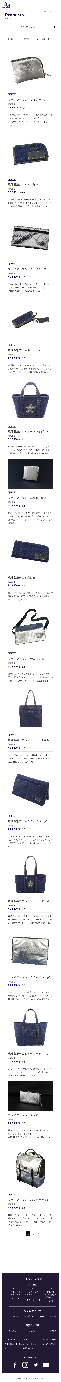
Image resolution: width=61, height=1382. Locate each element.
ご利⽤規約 (10, 1344)
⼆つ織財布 (51, 1295)
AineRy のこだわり (48, 1316)
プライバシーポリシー (28, 1344)
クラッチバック (34, 1300)
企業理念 (32, 1331)
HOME (44, 12)
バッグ (33, 1288)
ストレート (16, 1292)
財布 (50, 1288)
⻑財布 (49, 1297)
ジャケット (15, 1298)
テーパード (16, 1295)
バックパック (33, 1292)
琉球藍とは (29, 1316)
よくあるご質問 (49, 1344)
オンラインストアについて (17, 1339)
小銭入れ (50, 1292)
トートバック (32, 1295)
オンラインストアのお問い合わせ (20, 1348)
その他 (50, 1301)
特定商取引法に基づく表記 (44, 1339)
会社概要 (12, 1331)
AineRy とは (14, 1316)
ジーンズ (15, 1288)
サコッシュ (32, 1297)
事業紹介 (52, 1331)
